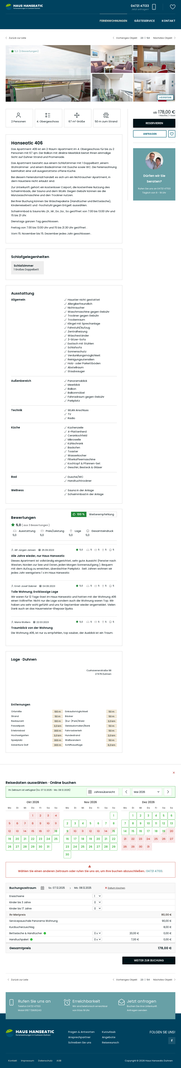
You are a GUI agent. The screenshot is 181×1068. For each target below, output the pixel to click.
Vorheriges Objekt (126, 38)
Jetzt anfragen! (140, 9)
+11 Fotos (165, 97)
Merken (171, 133)
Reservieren (154, 123)
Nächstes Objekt (162, 38)
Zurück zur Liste (17, 38)
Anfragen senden (137, 1010)
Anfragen (150, 134)
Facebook (171, 1040)
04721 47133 (154, 871)
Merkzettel (172, 7)
